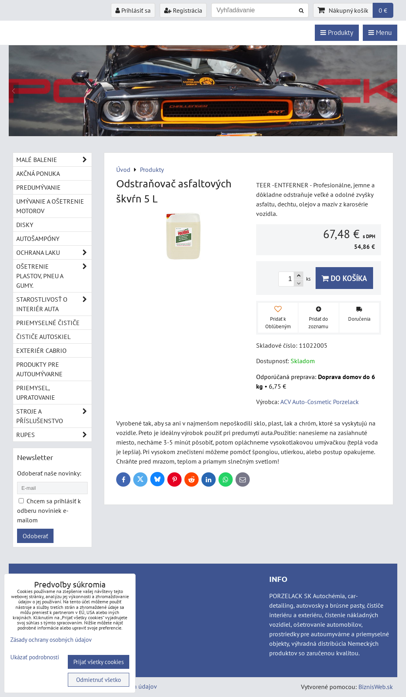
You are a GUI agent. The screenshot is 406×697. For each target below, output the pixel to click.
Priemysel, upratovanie (35, 392)
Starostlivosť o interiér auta (54, 304)
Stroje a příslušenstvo (54, 415)
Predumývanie (38, 187)
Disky (24, 225)
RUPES (54, 434)
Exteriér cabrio (41, 350)
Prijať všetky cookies (98, 662)
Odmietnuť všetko (98, 680)
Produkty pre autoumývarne (39, 369)
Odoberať (35, 536)
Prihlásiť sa (133, 10)
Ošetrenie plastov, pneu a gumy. (54, 276)
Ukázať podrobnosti (34, 657)
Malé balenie (54, 159)
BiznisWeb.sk (375, 687)
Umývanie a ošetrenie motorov (50, 206)
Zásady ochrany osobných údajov (51, 639)
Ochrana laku (54, 252)
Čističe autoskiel (43, 337)
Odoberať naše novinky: (49, 473)
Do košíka (344, 278)
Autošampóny (37, 239)
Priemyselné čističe (48, 323)
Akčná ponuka (38, 173)
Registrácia (183, 10)
